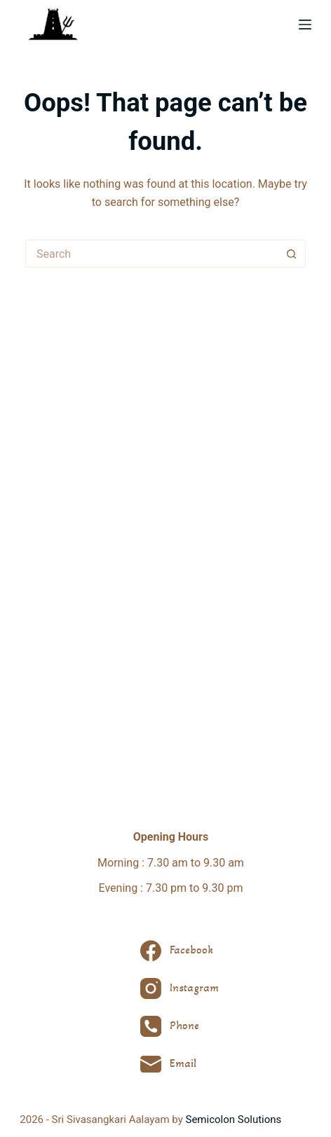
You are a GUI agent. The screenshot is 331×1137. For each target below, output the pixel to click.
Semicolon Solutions (234, 1119)
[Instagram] (179, 988)
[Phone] (179, 1026)
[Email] (179, 1064)
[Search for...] (151, 254)
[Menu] (305, 24)
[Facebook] (179, 950)
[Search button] (292, 254)
